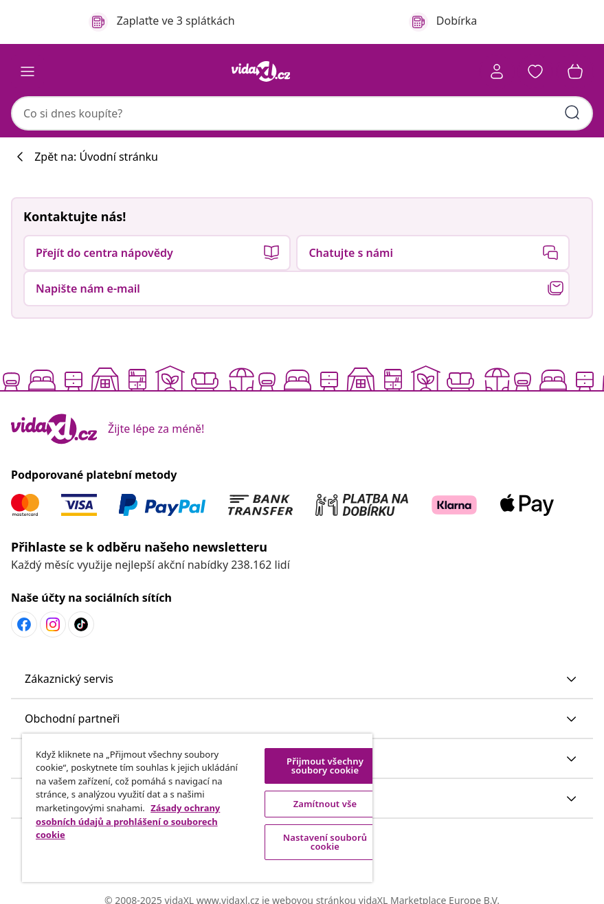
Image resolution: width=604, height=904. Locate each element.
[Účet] (497, 71)
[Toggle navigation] (27, 71)
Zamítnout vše (325, 804)
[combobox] (302, 113)
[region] (197, 808)
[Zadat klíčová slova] (572, 113)
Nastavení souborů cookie (325, 841)
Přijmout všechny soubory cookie (325, 765)
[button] (535, 71)
